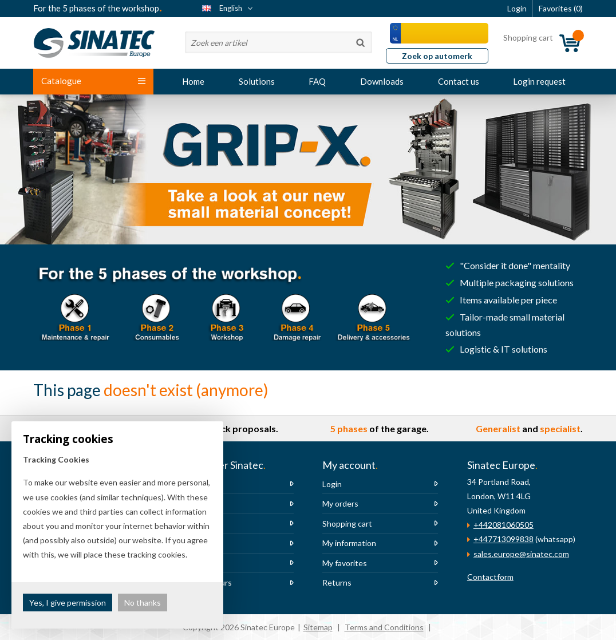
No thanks (142, 602)
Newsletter (198, 543)
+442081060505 (503, 525)
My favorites (344, 563)
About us (194, 484)
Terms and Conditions (384, 627)
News (188, 503)
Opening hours (205, 582)
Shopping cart (347, 523)
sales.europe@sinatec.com (521, 554)
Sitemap (318, 627)
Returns (337, 582)
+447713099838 (503, 539)
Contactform (490, 577)
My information (349, 543)
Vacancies (196, 523)
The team (195, 563)
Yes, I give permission (67, 602)
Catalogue (93, 81)
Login (332, 484)
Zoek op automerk (437, 56)
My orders (340, 503)
